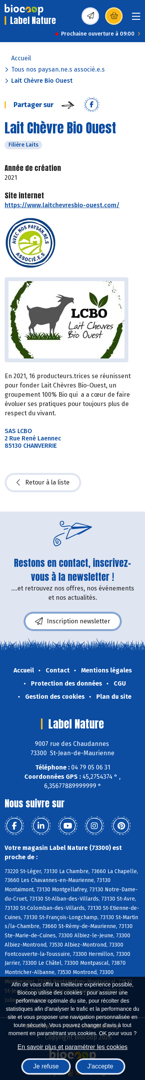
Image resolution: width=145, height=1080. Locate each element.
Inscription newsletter (72, 621)
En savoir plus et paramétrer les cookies (72, 1047)
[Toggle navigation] (136, 19)
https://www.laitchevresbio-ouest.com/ (62, 205)
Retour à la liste (43, 482)
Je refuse (46, 1066)
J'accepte (100, 1066)
